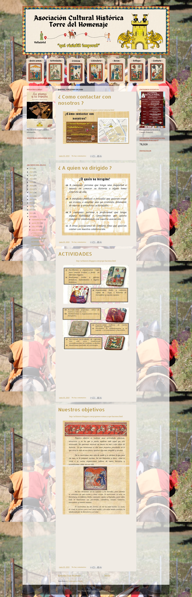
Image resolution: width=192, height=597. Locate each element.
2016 (31, 196)
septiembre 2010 (38, 220)
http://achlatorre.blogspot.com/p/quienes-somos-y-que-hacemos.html (96, 416)
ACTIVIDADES (75, 254)
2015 (31, 199)
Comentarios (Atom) (75, 581)
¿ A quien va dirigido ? (85, 168)
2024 (31, 169)
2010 (31, 217)
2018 (31, 189)
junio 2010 (36, 230)
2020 (31, 182)
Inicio (107, 575)
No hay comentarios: (79, 156)
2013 (31, 206)
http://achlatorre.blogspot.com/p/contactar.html (96, 110)
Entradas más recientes (69, 575)
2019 (31, 186)
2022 (31, 175)
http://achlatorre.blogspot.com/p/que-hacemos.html (96, 261)
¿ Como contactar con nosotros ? (39, 234)
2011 (31, 213)
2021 (31, 179)
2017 (31, 192)
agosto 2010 (36, 223)
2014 (31, 203)
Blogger (111, 591)
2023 (31, 172)
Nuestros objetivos (81, 409)
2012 (31, 210)
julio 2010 (35, 227)
